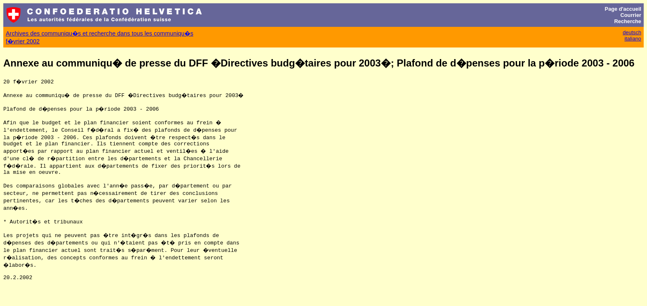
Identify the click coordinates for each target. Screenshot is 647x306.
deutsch (632, 32)
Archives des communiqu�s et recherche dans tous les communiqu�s (99, 33)
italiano (632, 39)
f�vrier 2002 (23, 41)
